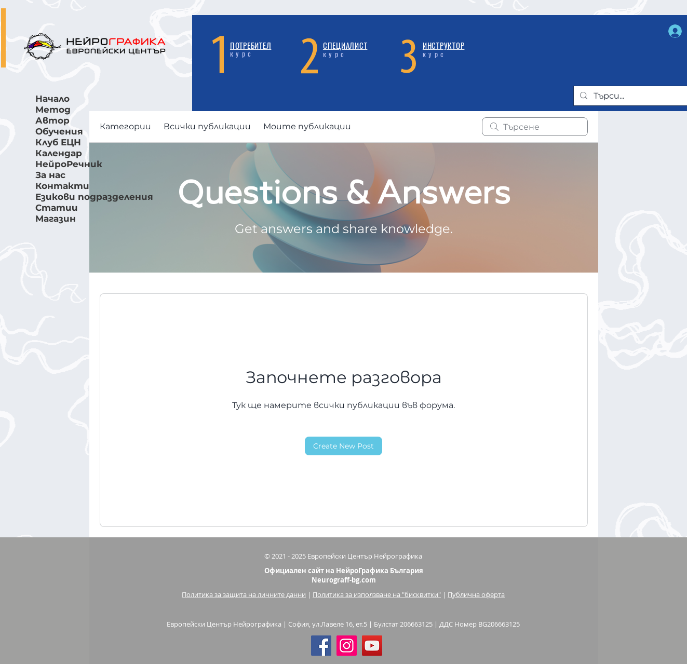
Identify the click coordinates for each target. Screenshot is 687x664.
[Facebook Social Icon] (321, 645)
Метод (53, 109)
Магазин (55, 218)
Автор (52, 120)
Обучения (59, 131)
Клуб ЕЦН (58, 142)
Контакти (62, 186)
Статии (56, 207)
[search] (535, 126)
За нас (50, 175)
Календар (58, 153)
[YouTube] (372, 645)
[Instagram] (346, 645)
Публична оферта (476, 594)
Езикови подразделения (78, 197)
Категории (125, 126)
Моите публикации (307, 126)
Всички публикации (207, 126)
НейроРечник (68, 164)
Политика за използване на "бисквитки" (377, 594)
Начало (52, 98)
